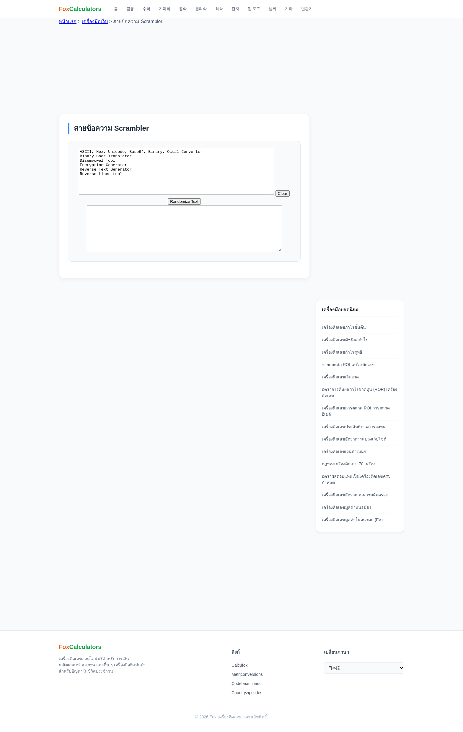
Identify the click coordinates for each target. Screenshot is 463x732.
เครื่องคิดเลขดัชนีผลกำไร (345, 339)
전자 (235, 9)
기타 (289, 9)
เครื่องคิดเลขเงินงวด (340, 377)
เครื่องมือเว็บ (95, 21)
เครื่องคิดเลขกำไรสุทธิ (342, 352)
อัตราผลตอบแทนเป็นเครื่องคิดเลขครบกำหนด (356, 479)
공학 (183, 9)
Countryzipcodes (246, 692)
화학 (219, 9)
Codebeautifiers (245, 683)
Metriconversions (247, 674)
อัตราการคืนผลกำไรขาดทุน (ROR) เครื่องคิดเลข (359, 392)
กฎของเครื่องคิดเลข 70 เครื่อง (348, 463)
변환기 (307, 9)
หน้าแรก (67, 21)
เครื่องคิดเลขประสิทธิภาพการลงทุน (354, 426)
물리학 (201, 9)
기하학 (164, 9)
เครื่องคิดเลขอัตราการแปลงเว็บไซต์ (354, 439)
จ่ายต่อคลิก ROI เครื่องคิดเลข (348, 364)
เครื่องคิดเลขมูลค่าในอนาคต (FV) (352, 519)
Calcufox (239, 665)
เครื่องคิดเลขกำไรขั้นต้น (344, 327)
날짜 (272, 9)
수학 (146, 9)
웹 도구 (254, 9)
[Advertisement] (231, 66)
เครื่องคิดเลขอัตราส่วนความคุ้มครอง (355, 495)
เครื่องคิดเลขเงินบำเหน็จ (344, 451)
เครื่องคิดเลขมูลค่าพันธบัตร (346, 507)
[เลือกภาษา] (364, 668)
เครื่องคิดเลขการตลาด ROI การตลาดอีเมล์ (356, 411)
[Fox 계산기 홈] (80, 8)
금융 (130, 9)
